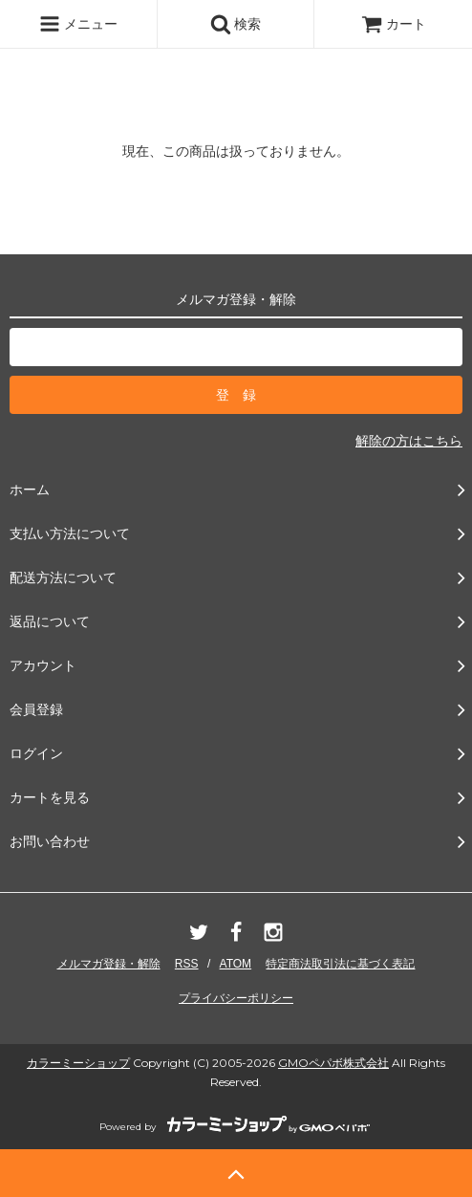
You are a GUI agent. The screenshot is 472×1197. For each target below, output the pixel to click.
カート (393, 24)
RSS (187, 963)
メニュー (78, 23)
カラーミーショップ (78, 1063)
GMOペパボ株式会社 (333, 1063)
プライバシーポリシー (236, 998)
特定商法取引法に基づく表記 (340, 963)
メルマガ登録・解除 (109, 963)
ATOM (236, 963)
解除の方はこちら (408, 440)
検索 (236, 23)
